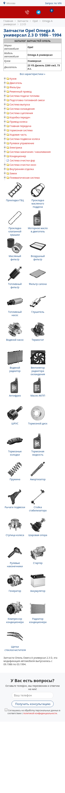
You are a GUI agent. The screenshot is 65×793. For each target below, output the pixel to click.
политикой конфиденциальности (40, 713)
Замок (13, 173)
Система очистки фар (22, 160)
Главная (8, 21)
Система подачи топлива (24, 95)
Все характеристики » (32, 74)
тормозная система (21, 130)
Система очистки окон (23, 164)
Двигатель (16, 83)
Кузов (13, 78)
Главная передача (20, 126)
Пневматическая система (25, 177)
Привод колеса (18, 121)
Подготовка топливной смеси (27, 100)
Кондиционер (18, 156)
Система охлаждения (22, 108)
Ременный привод (21, 91)
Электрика (16, 147)
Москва (11, 3)
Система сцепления (21, 113)
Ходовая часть (18, 134)
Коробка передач (20, 117)
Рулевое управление (22, 143)
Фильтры (15, 87)
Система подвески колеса (25, 139)
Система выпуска (20, 104)
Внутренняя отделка (22, 169)
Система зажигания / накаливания (30, 151)
